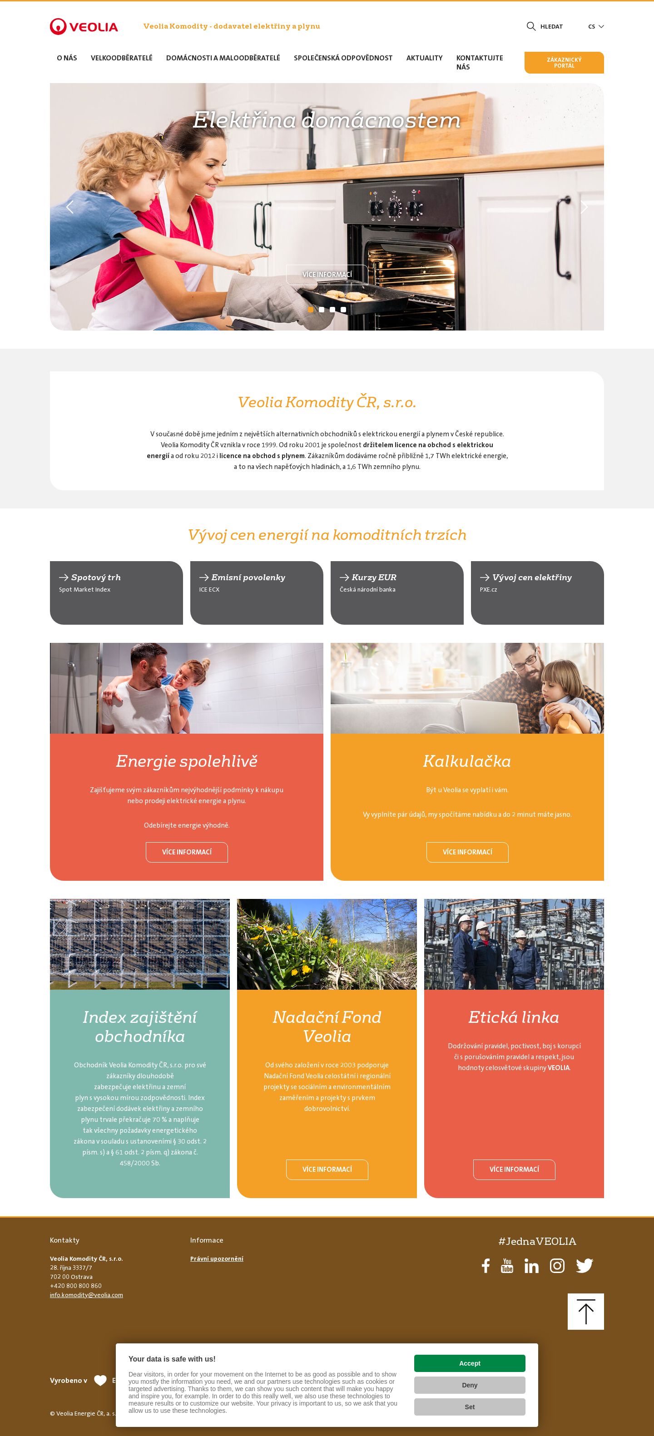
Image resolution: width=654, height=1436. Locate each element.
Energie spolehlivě (187, 761)
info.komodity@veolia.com (86, 1295)
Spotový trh (96, 577)
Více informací (327, 274)
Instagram (557, 1265)
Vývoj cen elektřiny (532, 577)
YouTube (507, 1265)
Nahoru (586, 1311)
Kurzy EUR (374, 577)
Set (470, 1407)
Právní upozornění (216, 1258)
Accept (470, 1363)
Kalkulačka (467, 761)
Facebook (486, 1265)
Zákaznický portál (564, 62)
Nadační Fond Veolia (327, 1026)
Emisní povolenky (248, 577)
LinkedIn (532, 1265)
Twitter (585, 1265)
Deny (469, 1385)
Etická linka (514, 1017)
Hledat (551, 26)
